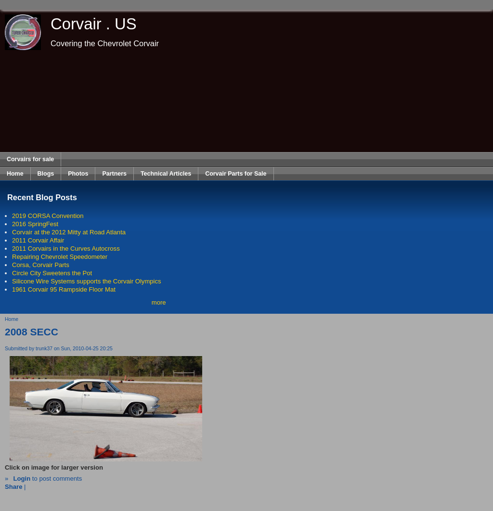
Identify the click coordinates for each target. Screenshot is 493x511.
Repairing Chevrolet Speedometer (59, 256)
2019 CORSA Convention (48, 215)
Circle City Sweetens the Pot (52, 273)
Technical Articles (166, 173)
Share (13, 486)
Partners (114, 173)
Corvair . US (94, 24)
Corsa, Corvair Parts (40, 264)
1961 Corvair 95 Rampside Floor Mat (64, 289)
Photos (78, 173)
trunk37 (44, 348)
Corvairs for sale (30, 159)
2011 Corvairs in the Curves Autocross (66, 248)
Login (21, 478)
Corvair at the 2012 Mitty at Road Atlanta (69, 232)
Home (15, 173)
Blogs (46, 173)
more (159, 302)
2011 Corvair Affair (38, 240)
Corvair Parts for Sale (235, 173)
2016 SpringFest (35, 224)
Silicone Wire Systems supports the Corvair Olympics (86, 281)
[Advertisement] (246, 101)
